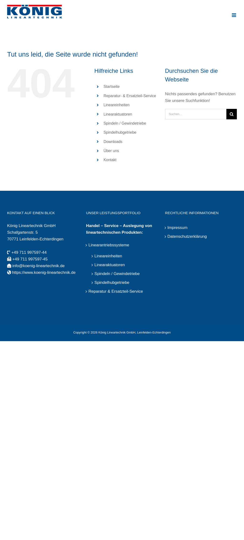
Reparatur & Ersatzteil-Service (115, 291)
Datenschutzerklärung (187, 236)
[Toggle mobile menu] (234, 15)
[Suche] (231, 114)
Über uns (111, 151)
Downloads (112, 142)
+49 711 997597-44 (29, 252)
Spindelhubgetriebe (119, 132)
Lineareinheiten (116, 105)
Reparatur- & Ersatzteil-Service (129, 96)
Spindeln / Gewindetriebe (124, 123)
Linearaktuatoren (117, 114)
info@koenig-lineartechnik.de (38, 266)
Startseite (111, 87)
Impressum (178, 227)
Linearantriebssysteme (108, 245)
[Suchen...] (195, 114)
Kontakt (109, 160)
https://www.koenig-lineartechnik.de (44, 272)
